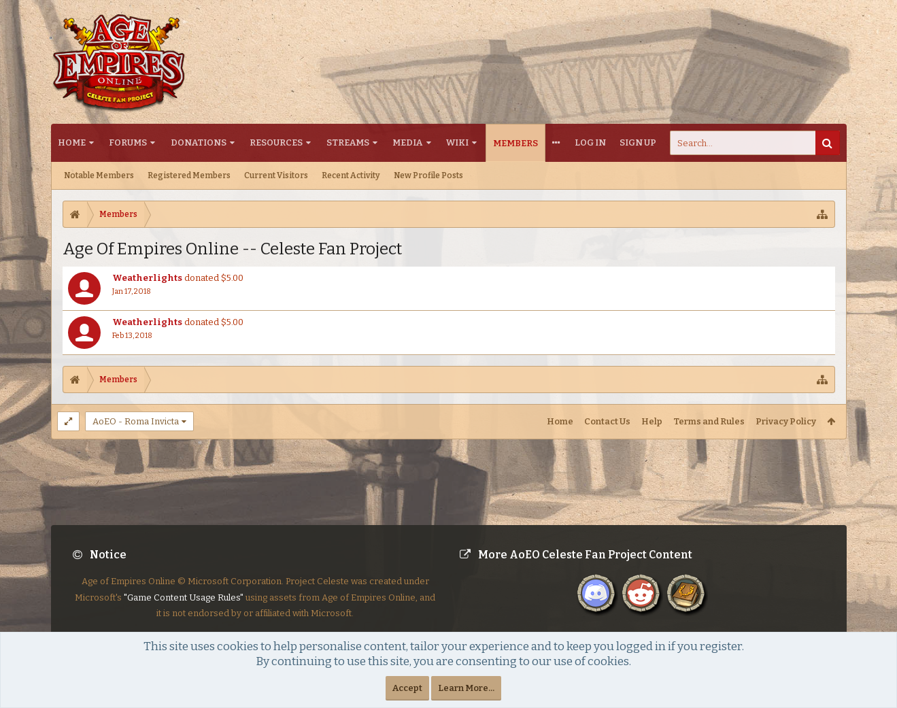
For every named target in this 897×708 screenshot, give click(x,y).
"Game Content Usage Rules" (183, 608)
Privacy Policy (786, 421)
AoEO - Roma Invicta (135, 421)
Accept (407, 688)
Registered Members (189, 175)
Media (407, 142)
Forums (128, 142)
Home (72, 142)
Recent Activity (351, 175)
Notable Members (99, 175)
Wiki (457, 142)
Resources (276, 142)
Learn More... (466, 688)
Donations (198, 142)
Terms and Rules (709, 421)
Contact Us (607, 421)
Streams (347, 142)
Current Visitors (276, 175)
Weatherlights (147, 278)
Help (651, 421)
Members (515, 143)
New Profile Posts (428, 175)
